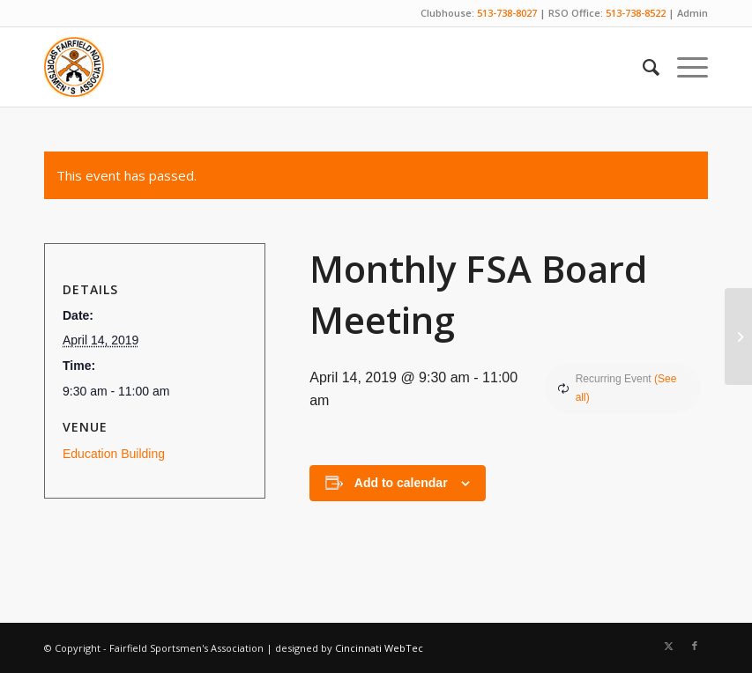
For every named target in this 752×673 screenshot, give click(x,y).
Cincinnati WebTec (379, 648)
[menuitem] (642, 67)
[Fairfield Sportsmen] (74, 67)
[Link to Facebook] (694, 645)
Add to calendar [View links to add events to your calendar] (401, 483)
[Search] (642, 67)
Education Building (114, 454)
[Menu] (683, 67)
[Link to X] (668, 645)
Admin (692, 12)
